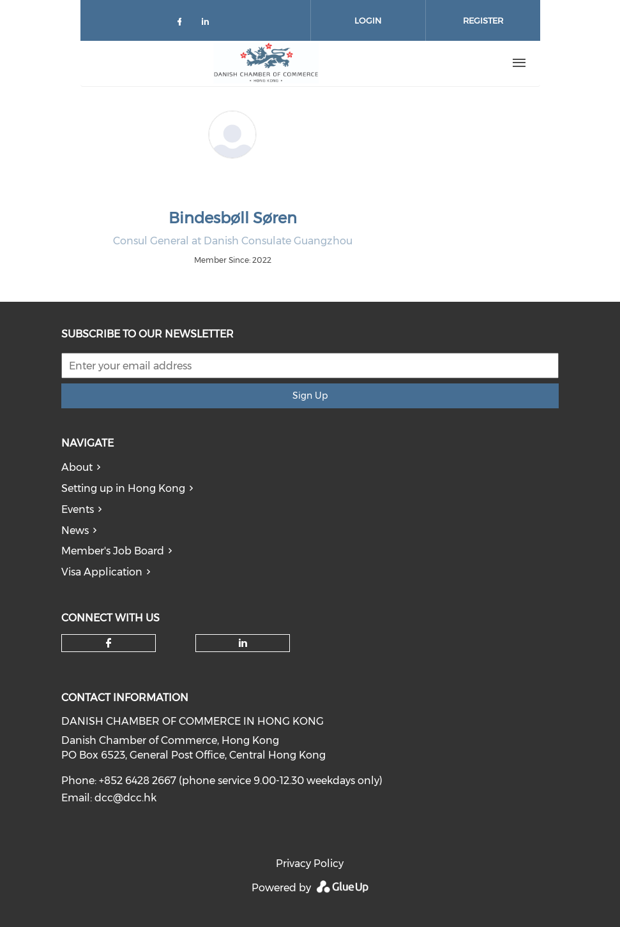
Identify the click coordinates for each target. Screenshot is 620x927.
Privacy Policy (310, 863)
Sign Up (310, 395)
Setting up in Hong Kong (123, 488)
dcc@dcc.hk (125, 798)
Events (77, 509)
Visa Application (101, 572)
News (75, 530)
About (77, 467)
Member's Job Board (112, 551)
